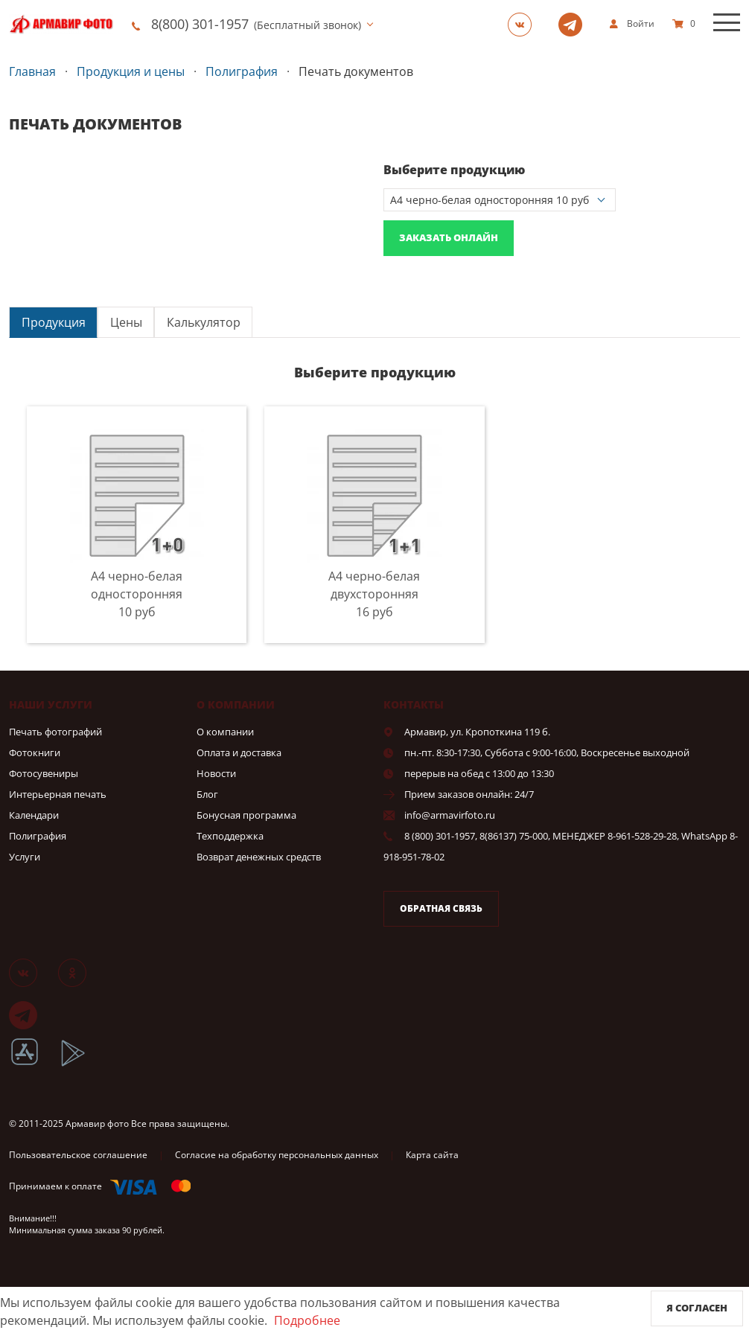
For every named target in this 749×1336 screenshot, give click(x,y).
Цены (126, 322)
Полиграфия (37, 836)
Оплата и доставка (239, 752)
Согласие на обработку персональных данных (276, 1154)
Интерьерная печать (57, 794)
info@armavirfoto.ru (449, 815)
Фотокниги (34, 752)
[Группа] (524, 24)
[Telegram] (574, 24)
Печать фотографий (55, 731)
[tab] (53, 322)
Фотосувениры (43, 773)
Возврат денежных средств (259, 856)
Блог (207, 794)
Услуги (24, 856)
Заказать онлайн (448, 237)
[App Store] (34, 1064)
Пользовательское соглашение (78, 1154)
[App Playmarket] (81, 1064)
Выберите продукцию (454, 170)
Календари (34, 815)
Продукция (54, 322)
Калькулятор (203, 322)
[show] (631, 24)
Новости (216, 773)
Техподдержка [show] (230, 836)
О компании (225, 731)
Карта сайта (432, 1154)
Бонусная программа (246, 815)
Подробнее (307, 1320)
